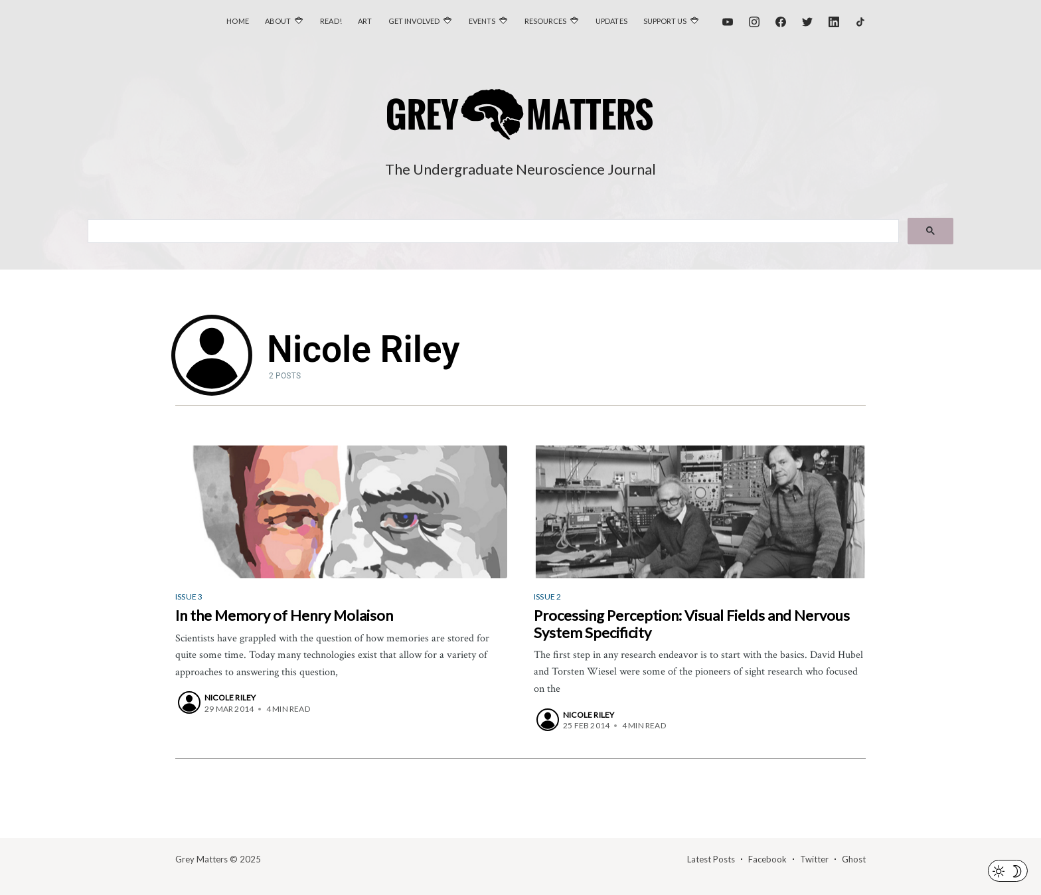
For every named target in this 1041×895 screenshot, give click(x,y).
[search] (492, 232)
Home (237, 21)
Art (365, 21)
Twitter (814, 859)
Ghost (854, 859)
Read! (331, 21)
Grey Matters (201, 859)
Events (482, 21)
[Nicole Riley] (189, 702)
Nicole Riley (230, 697)
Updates (611, 21)
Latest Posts (711, 859)
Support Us (664, 21)
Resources (545, 21)
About (278, 21)
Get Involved (414, 21)
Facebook (767, 859)
